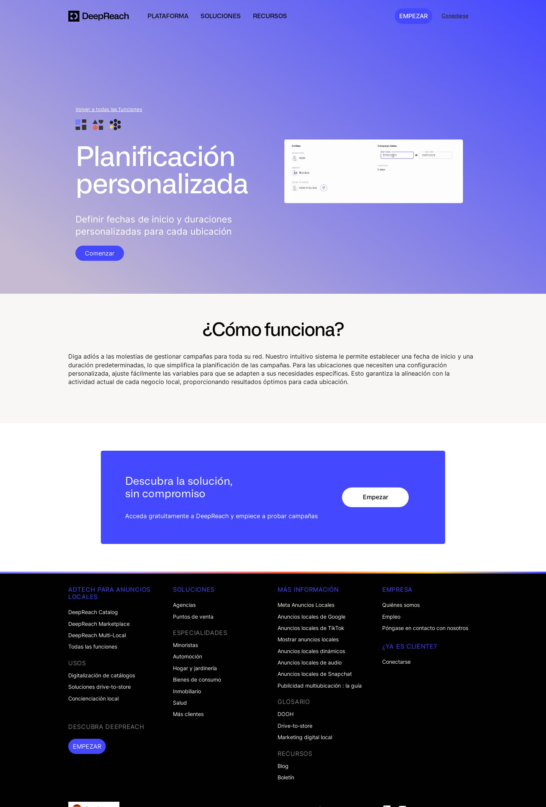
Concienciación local (93, 698)
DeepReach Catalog (93, 612)
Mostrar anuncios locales (308, 639)
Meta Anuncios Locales (306, 605)
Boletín (286, 777)
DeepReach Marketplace (99, 624)
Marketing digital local (305, 737)
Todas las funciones (92, 646)
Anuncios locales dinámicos (311, 651)
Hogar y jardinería (195, 668)
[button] (168, 16)
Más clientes (188, 714)
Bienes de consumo (197, 679)
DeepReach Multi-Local (97, 635)
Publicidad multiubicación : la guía (320, 685)
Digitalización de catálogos (101, 675)
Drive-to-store (295, 726)
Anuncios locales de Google (311, 616)
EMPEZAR (413, 16)
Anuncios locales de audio (310, 662)
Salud (180, 702)
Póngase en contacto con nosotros (425, 628)
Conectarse (396, 661)
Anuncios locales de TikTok (311, 628)
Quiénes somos (401, 605)
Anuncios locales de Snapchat (315, 674)
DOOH (285, 714)
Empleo (391, 616)
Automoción (187, 656)
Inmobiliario (187, 691)
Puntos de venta (193, 616)
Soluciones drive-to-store (99, 686)
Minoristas (185, 645)
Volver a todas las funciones (108, 109)
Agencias (184, 605)
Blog (283, 766)
